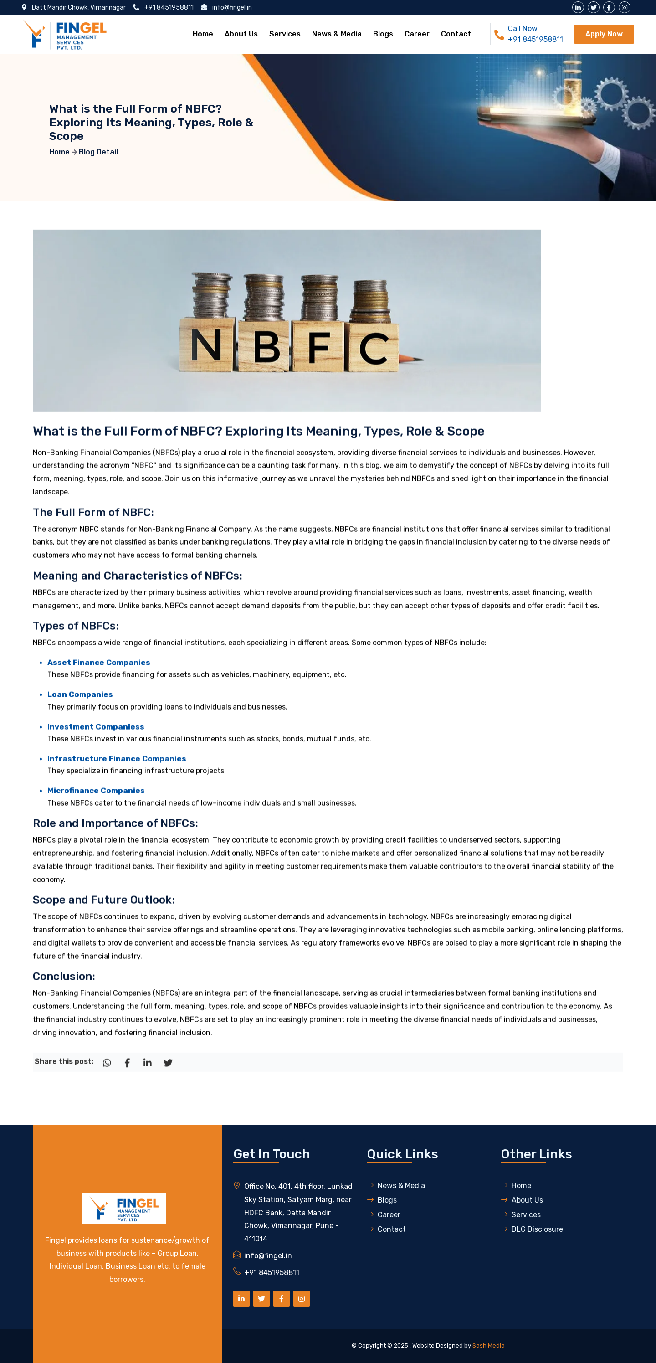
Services (285, 34)
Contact (456, 34)
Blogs (383, 34)
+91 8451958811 (535, 39)
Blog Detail (98, 152)
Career (417, 34)
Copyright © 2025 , (384, 1345)
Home (203, 34)
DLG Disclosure (532, 1229)
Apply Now (604, 34)
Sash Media (488, 1345)
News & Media (337, 34)
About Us (241, 34)
